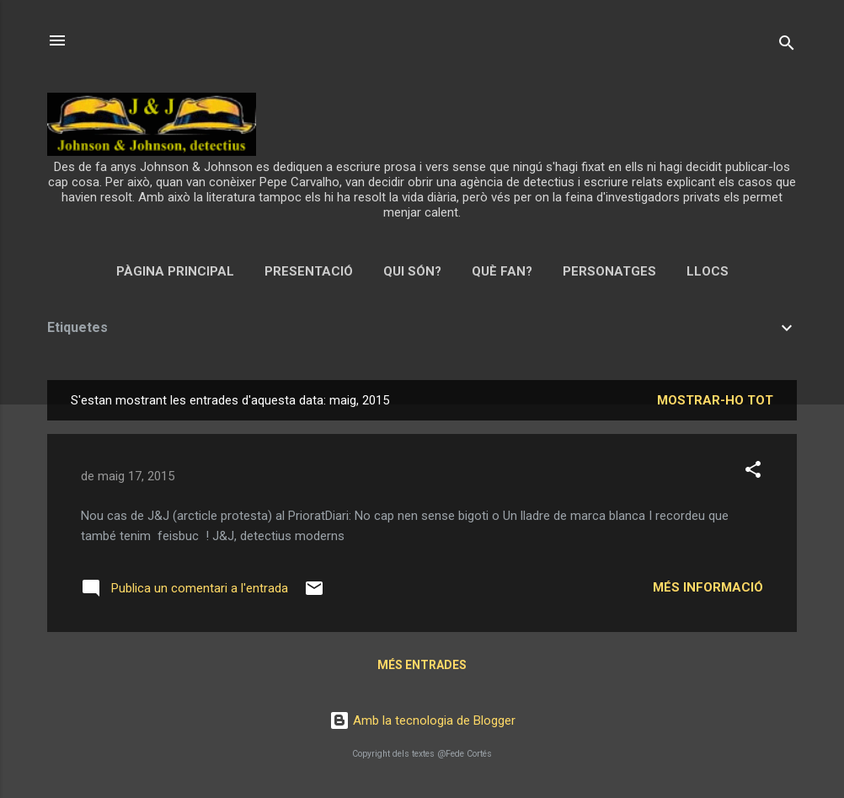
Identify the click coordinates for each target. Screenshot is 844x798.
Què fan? (502, 271)
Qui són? (412, 271)
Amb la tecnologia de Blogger (422, 720)
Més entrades (422, 665)
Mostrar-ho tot (715, 400)
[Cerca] (787, 46)
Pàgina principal (175, 271)
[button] (753, 472)
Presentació (308, 271)
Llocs (707, 271)
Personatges (609, 271)
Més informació (708, 587)
